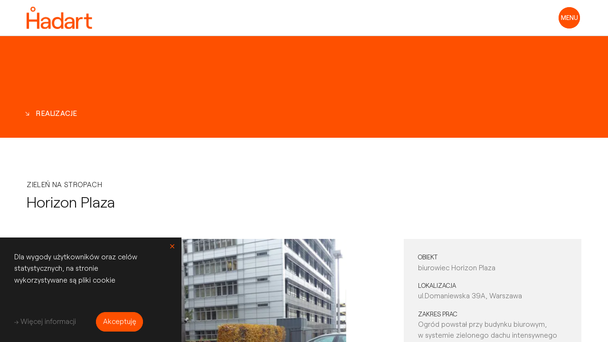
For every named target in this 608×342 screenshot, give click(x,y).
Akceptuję (119, 321)
